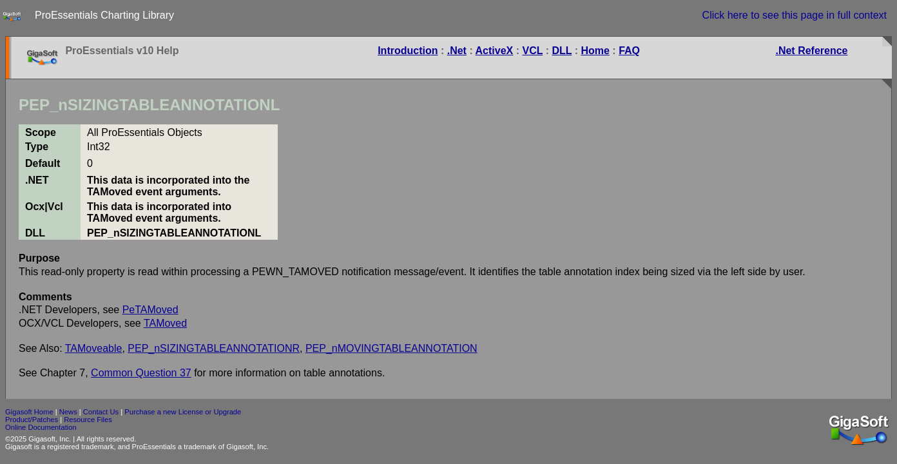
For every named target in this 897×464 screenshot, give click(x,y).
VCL (532, 50)
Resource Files (88, 419)
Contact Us (101, 412)
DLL (562, 50)
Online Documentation (41, 427)
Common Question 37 (141, 372)
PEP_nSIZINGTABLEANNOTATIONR (214, 348)
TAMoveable (93, 348)
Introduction (408, 50)
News (68, 412)
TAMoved (165, 323)
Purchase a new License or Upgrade (182, 412)
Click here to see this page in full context (794, 15)
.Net (457, 50)
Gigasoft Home (29, 412)
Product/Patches (31, 419)
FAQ (629, 50)
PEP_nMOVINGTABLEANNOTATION (391, 348)
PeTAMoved (150, 309)
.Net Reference (811, 50)
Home (595, 50)
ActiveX (495, 50)
